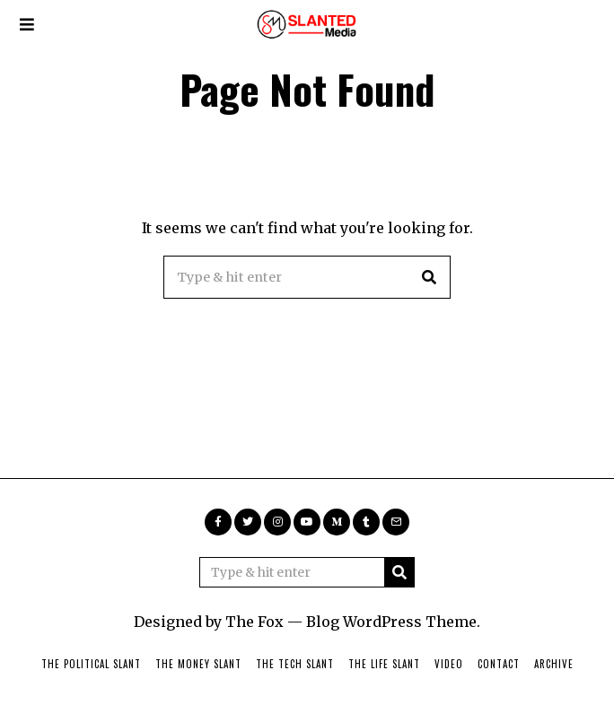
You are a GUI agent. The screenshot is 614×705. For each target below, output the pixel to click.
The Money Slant (198, 664)
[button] (429, 277)
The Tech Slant (295, 664)
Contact (499, 664)
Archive (554, 664)
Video (448, 664)
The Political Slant (91, 664)
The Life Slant (384, 664)
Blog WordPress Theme (391, 622)
